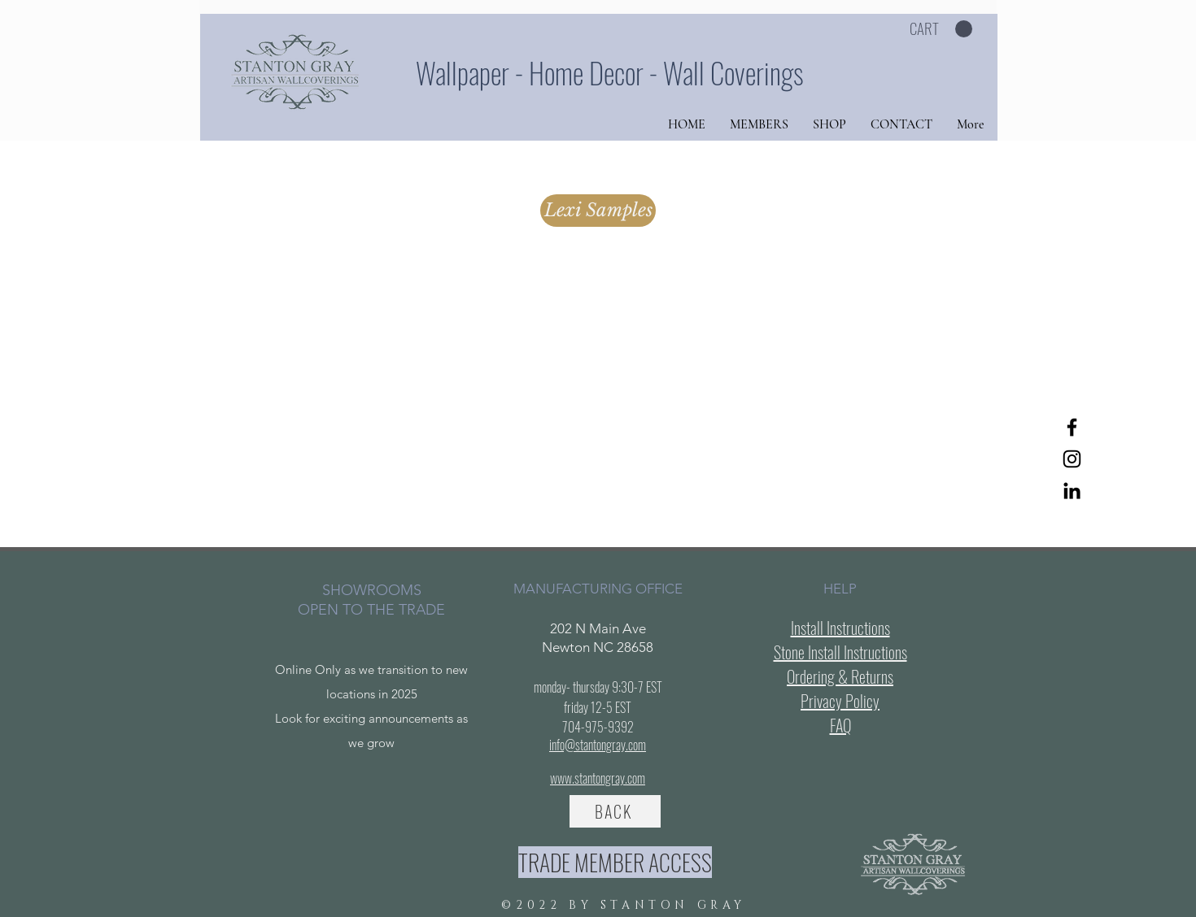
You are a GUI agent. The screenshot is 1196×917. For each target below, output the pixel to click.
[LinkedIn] (1072, 490)
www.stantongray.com (597, 778)
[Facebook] (1072, 427)
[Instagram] (1072, 459)
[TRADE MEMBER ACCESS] (615, 862)
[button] (941, 29)
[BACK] (615, 811)
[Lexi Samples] (598, 210)
